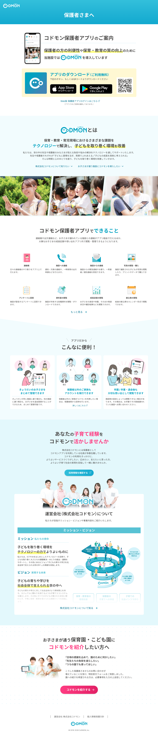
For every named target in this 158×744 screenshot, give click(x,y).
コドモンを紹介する (78, 689)
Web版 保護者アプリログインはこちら (79, 101)
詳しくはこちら (79, 405)
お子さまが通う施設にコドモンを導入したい (99, 166)
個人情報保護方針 (95, 716)
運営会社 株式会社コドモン (67, 716)
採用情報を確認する (78, 472)
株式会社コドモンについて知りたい (52, 166)
